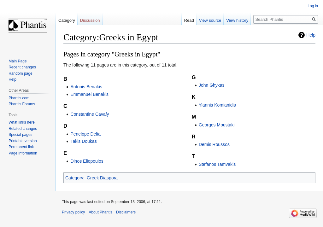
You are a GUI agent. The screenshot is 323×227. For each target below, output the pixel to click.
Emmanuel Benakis (89, 94)
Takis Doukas (83, 141)
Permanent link (21, 147)
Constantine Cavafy (89, 114)
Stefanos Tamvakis (217, 164)
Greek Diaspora (102, 177)
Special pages (20, 134)
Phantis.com (19, 98)
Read (189, 20)
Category (74, 177)
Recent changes (22, 67)
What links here (22, 122)
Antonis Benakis (86, 86)
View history (237, 20)
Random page (20, 73)
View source (210, 20)
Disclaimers (126, 212)
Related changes (23, 128)
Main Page (17, 61)
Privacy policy (73, 212)
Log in (313, 6)
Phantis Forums (22, 104)
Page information (23, 153)
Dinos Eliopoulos (86, 161)
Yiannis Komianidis (217, 105)
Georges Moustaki (217, 124)
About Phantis (100, 212)
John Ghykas (212, 85)
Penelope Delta (85, 134)
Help (310, 35)
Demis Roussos (214, 144)
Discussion (90, 20)
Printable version (23, 141)
